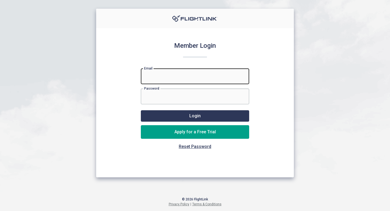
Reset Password (195, 146)
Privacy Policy (179, 204)
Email (148, 68)
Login (195, 115)
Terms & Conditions (207, 204)
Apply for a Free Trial (195, 131)
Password (151, 88)
